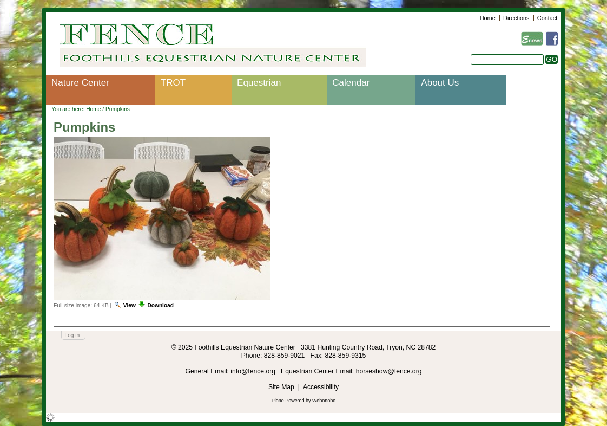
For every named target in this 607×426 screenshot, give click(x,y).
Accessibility (321, 387)
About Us (440, 83)
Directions (516, 18)
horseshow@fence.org (389, 371)
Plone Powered (288, 400)
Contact (547, 18)
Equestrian (259, 83)
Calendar (351, 83)
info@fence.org (253, 371)
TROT (173, 83)
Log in (72, 335)
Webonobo (323, 400)
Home (488, 18)
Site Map (281, 387)
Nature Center (80, 83)
